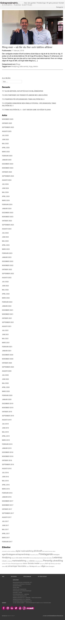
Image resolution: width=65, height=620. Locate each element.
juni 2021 (5, 334)
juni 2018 (5, 477)
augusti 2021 (6, 326)
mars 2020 (6, 391)
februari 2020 (7, 395)
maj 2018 (5, 481)
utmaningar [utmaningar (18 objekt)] (12, 566)
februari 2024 (7, 204)
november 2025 (7, 119)
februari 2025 (7, 156)
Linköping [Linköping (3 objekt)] (9, 561)
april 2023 (6, 245)
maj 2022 (5, 290)
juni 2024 (5, 188)
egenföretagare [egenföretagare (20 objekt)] (8, 554)
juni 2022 (5, 286)
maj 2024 (5, 192)
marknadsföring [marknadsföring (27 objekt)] (19, 560)
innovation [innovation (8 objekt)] (26, 558)
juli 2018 (5, 473)
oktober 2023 (7, 221)
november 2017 (7, 505)
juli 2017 (5, 521)
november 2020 (7, 359)
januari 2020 (6, 399)
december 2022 (7, 261)
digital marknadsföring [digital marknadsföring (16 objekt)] (24, 551)
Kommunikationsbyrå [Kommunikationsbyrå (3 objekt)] (35, 557)
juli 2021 (5, 330)
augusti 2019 (6, 420)
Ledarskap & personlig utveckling (22, 584)
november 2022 (7, 265)
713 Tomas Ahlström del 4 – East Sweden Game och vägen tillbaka (26, 110)
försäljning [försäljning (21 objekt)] (6, 557)
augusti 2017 (6, 517)
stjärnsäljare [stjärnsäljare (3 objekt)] (58, 563)
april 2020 (6, 387)
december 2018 (7, 452)
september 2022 (8, 273)
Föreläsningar (41, 3)
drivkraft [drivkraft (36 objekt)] (38, 550)
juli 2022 (5, 282)
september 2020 (8, 367)
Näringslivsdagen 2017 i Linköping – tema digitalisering (27, 597)
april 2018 (6, 485)
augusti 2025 (6, 131)
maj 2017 (5, 529)
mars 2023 (6, 249)
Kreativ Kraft (11, 615)
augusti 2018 (6, 468)
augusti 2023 (6, 229)
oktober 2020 (7, 363)
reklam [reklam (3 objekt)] (9, 563)
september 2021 (8, 322)
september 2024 (8, 176)
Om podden (32, 3)
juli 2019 (5, 424)
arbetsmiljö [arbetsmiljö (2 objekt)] (4, 551)
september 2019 (8, 416)
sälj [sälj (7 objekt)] (6, 566)
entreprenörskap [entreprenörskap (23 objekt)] (22, 554)
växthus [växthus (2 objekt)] (38, 566)
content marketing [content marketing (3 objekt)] (11, 551)
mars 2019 (6, 440)
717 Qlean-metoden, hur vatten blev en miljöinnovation (22, 91)
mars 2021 (6, 343)
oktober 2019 (7, 412)
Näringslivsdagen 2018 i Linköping (21, 599)
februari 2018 (7, 493)
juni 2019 (5, 428)
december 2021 (7, 310)
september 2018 (8, 464)
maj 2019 (5, 432)
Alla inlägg (6, 78)
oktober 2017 (7, 509)
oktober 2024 (7, 172)
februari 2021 (7, 347)
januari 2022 (6, 306)
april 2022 (6, 294)
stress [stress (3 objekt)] (3, 566)
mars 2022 (6, 298)
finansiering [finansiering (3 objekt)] (33, 554)
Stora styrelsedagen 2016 (20, 596)
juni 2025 (5, 139)
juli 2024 (5, 184)
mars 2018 (6, 489)
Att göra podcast (52, 3)
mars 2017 (6, 538)
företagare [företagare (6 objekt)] (56, 554)
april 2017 (6, 533)
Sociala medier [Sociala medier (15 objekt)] (34, 563)
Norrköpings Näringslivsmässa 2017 (22, 601)
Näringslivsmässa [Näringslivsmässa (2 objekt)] (39, 561)
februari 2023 (7, 253)
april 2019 (6, 436)
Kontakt (61, 3)
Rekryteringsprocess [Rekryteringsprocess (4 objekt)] (16, 563)
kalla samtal (24, 66)
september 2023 (8, 225)
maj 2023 (5, 241)
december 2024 (7, 164)
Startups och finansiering (19, 589)
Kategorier (60, 7)
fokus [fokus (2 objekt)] (37, 554)
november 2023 (7, 217)
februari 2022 (7, 302)
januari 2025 (6, 160)
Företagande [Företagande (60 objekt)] (46, 554)
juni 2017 (5, 525)
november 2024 (7, 168)
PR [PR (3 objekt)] (6, 563)
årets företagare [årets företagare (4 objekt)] (50, 566)
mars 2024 (6, 200)
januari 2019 (6, 448)
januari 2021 (6, 351)
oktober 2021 (7, 318)
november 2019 (7, 408)
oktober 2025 (7, 123)
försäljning (15, 66)
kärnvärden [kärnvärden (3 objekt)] (49, 557)
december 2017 (7, 501)
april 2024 (6, 196)
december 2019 (7, 403)
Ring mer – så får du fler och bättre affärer (27, 47)
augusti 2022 (6, 278)
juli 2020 (5, 375)
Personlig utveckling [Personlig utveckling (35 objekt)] (53, 560)
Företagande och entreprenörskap (22, 591)
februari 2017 (7, 542)
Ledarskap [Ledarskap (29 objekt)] (57, 557)
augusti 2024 (6, 180)
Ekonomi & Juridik (17, 592)
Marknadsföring (17, 585)
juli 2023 (5, 233)
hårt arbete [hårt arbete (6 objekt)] (19, 557)
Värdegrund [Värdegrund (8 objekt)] (33, 566)
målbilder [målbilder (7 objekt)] (32, 561)
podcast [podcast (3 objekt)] (4, 563)
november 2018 (7, 456)
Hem (25, 3)
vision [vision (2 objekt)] (27, 566)
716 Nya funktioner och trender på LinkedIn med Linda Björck (25, 95)
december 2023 (7, 213)
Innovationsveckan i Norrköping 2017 (22, 582)
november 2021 (7, 314)
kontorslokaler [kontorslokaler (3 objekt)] (43, 557)
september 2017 (8, 513)
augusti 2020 (6, 371)
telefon (35, 66)
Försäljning (16, 587)
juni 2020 (5, 379)
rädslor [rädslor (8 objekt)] (25, 563)
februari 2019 (7, 444)
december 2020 (7, 355)
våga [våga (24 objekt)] (43, 566)
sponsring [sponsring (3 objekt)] (42, 563)
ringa (30, 66)
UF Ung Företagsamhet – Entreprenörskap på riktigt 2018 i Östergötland (32, 602)
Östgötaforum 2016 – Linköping (21, 594)
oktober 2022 (7, 269)
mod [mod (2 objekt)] (27, 561)
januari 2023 (6, 257)
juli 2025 (5, 135)
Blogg (18, 64)
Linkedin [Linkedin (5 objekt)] (4, 561)
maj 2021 (5, 338)
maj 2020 (5, 383)
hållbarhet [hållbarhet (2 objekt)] (13, 557)
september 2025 (8, 127)
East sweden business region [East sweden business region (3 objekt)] (48, 551)
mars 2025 (6, 152)
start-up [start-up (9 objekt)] (47, 563)
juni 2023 (5, 237)
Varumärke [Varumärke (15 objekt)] (22, 566)
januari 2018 (6, 497)
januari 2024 (6, 208)
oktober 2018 (7, 460)
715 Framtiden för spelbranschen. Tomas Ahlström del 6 (23, 99)
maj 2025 (5, 143)
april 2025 (6, 148)
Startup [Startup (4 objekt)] (53, 563)
